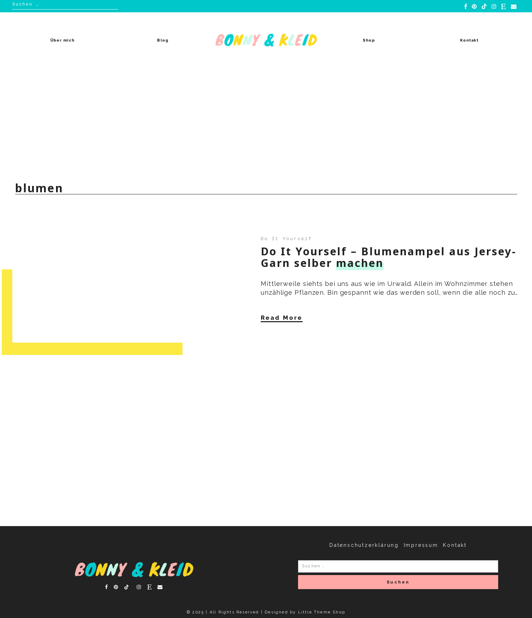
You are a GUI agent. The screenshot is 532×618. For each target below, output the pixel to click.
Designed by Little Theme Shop (305, 612)
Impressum (421, 545)
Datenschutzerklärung (364, 545)
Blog (163, 40)
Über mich (62, 40)
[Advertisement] (266, 121)
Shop (369, 40)
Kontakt (469, 40)
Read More (282, 317)
